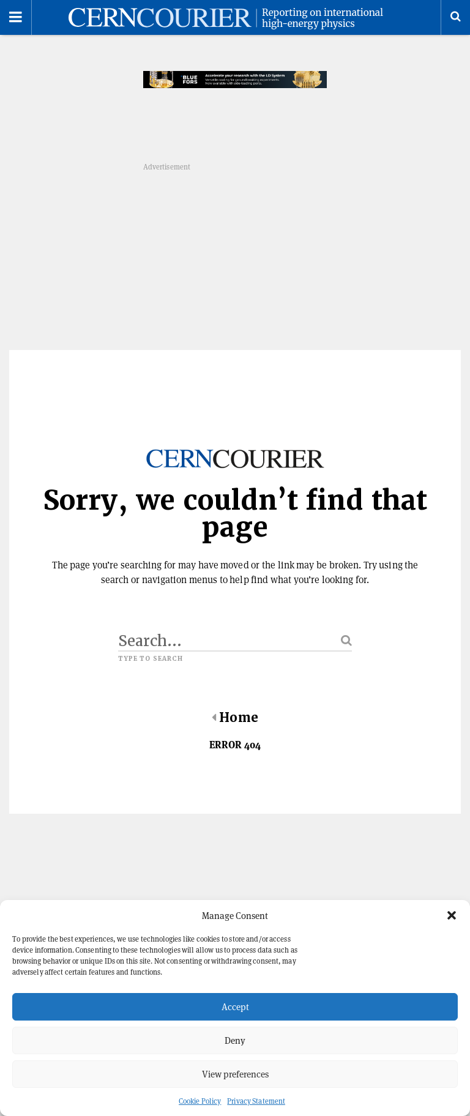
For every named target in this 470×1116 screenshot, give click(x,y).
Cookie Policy (200, 1101)
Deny (235, 1040)
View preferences (235, 1074)
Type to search (150, 659)
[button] (452, 915)
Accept (235, 1007)
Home (235, 717)
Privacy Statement (256, 1101)
